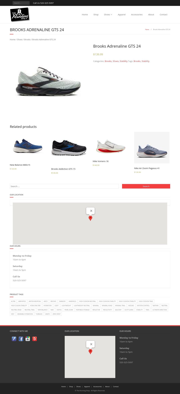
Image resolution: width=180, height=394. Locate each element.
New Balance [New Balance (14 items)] (43, 310)
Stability (123, 61)
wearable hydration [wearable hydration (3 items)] (25, 314)
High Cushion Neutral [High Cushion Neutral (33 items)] (87, 301)
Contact (163, 14)
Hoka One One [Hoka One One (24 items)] (35, 306)
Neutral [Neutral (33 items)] (164, 306)
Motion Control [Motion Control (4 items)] (143, 306)
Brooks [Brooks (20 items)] (53, 301)
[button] (90, 218)
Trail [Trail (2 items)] (147, 310)
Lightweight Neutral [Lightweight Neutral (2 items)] (82, 306)
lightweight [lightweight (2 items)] (66, 306)
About (151, 14)
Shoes (107, 14)
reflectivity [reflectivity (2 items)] (107, 310)
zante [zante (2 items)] (47, 314)
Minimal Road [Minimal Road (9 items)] (107, 306)
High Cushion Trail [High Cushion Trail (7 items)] (146, 301)
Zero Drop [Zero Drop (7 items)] (56, 314)
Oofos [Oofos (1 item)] (59, 310)
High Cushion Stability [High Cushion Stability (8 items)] (107, 301)
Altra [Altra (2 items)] (13, 301)
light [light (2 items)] (56, 306)
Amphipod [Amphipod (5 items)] (22, 301)
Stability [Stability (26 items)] (139, 310)
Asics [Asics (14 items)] (45, 301)
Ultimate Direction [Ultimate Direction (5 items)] (160, 310)
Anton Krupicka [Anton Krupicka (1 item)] (35, 301)
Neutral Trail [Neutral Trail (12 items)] (30, 310)
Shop (96, 14)
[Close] (91, 210)
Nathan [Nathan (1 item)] (155, 306)
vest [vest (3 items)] (12, 314)
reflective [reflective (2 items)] (96, 310)
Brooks (27, 39)
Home (85, 14)
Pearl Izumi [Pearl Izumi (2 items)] (69, 310)
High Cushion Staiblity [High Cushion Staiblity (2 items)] (127, 301)
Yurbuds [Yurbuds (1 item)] (39, 314)
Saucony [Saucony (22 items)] (118, 310)
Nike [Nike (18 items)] (52, 310)
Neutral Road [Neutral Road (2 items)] (16, 310)
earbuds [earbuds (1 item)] (62, 301)
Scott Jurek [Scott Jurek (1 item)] (129, 310)
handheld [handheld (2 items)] (72, 301)
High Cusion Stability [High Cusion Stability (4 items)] (19, 306)
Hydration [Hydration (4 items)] (47, 306)
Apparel (122, 14)
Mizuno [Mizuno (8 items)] (131, 306)
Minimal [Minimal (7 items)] (96, 306)
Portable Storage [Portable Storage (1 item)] (83, 310)
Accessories (137, 14)
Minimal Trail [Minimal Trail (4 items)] (120, 306)
